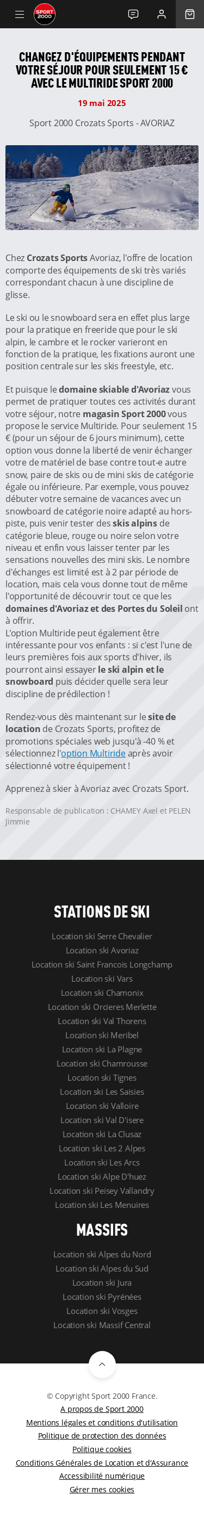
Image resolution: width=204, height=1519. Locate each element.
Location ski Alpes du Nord (102, 1254)
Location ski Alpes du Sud (102, 1268)
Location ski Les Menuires (102, 1204)
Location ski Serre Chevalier (102, 936)
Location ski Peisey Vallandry (102, 1190)
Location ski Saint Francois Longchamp (102, 964)
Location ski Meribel (102, 1035)
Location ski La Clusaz (102, 1134)
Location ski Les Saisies (102, 1091)
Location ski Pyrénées (102, 1296)
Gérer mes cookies (102, 1489)
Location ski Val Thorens (102, 1020)
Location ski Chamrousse (102, 1063)
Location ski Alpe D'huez (102, 1176)
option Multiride (93, 753)
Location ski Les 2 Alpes (102, 1148)
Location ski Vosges (101, 1310)
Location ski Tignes (101, 1077)
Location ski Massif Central (102, 1324)
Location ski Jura (102, 1282)
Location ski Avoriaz (102, 950)
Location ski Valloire (102, 1105)
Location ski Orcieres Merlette (102, 1006)
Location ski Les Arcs (102, 1162)
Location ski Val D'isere (102, 1119)
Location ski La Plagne (102, 1049)
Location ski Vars (102, 978)
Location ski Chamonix (102, 992)
